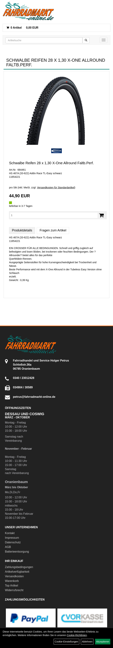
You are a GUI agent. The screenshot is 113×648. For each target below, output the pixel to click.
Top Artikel (11, 585)
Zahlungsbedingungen (19, 567)
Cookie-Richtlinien (77, 635)
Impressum (12, 537)
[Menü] (103, 40)
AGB (8, 546)
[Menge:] (54, 215)
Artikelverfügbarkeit (17, 571)
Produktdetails (22, 230)
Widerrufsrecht (14, 590)
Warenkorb (12, 580)
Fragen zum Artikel (53, 230)
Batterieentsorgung (17, 551)
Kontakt (10, 533)
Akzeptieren (102, 641)
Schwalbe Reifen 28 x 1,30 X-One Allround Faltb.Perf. (51, 163)
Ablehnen (87, 641)
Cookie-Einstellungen (66, 641)
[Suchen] (86, 40)
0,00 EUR (22, 27)
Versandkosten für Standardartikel (55, 187)
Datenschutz (13, 542)
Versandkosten (14, 576)
